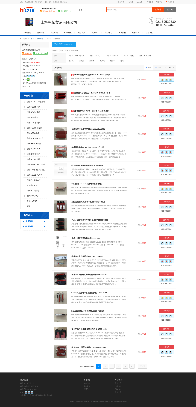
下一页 (142, 366)
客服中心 (159, 2)
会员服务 (139, 2)
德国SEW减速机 (32, 112)
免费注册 (56, 2)
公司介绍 (40, 33)
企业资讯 (68, 33)
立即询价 (166, 74)
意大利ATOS (30, 201)
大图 (158, 68)
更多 (27, 206)
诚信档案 (81, 33)
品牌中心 (108, 33)
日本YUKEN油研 (32, 180)
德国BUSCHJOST (33, 149)
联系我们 (149, 33)
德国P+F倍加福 (31, 191)
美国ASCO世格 (31, 133)
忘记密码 (63, 2)
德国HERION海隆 (32, 144)
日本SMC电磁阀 (32, 123)
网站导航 (170, 2)
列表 (148, 68)
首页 (32, 39)
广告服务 (150, 2)
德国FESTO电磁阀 (33, 128)
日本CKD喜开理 (32, 154)
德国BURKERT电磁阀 (34, 102)
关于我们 (87, 380)
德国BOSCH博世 (32, 159)
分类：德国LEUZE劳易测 (70, 50)
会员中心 (122, 2)
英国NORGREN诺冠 (34, 138)
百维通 (130, 2)
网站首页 (27, 33)
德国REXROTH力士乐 (34, 164)
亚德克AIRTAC (31, 185)
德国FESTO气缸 (32, 107)
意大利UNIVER (31, 196)
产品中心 (54, 33)
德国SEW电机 (31, 117)
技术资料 (122, 33)
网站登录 (48, 2)
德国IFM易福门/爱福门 (34, 170)
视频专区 (95, 33)
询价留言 (135, 33)
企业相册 (118, 392)
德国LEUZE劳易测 (33, 175)
